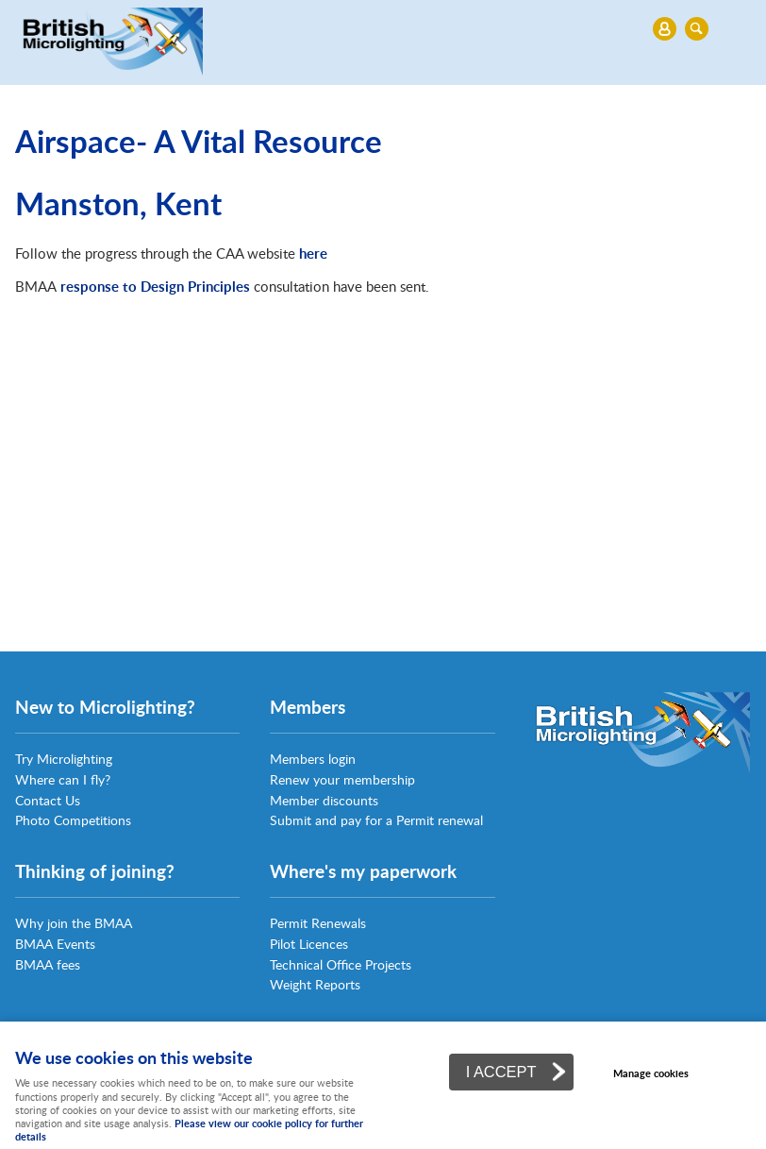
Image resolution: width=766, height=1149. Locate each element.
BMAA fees (47, 964)
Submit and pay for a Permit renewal (376, 820)
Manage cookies (651, 1073)
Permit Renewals (318, 923)
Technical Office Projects (340, 964)
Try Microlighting (63, 759)
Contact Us (47, 800)
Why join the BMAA (73, 923)
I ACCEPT (501, 1071)
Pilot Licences (309, 944)
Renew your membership (342, 779)
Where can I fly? (62, 779)
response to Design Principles (155, 286)
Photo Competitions (73, 820)
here (313, 253)
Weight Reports (315, 984)
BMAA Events (55, 944)
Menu (378, 28)
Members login (313, 759)
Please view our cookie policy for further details (189, 1129)
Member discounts (324, 800)
